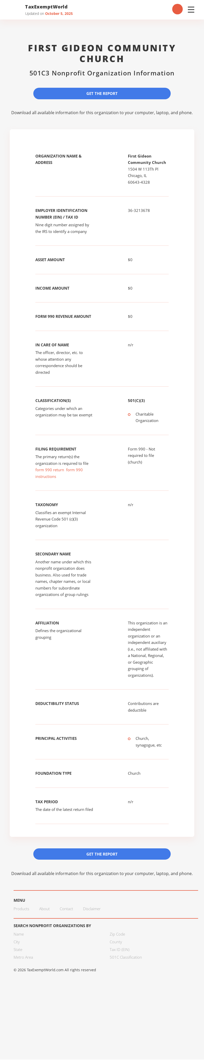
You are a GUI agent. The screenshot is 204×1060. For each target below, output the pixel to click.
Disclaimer (92, 908)
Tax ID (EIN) (119, 949)
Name (19, 934)
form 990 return (49, 470)
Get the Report (102, 93)
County (116, 942)
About (44, 908)
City (17, 942)
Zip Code (117, 934)
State (18, 949)
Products (21, 908)
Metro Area (23, 957)
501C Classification (126, 957)
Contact (66, 908)
